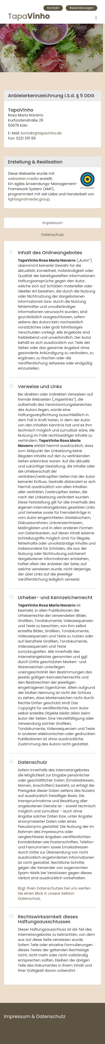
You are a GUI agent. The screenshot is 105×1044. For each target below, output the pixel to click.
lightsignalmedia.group (29, 199)
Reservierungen (81, 8)
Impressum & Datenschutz (34, 1016)
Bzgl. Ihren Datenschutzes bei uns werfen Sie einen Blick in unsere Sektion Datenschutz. (54, 893)
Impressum (52, 222)
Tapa (29, 17)
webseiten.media (23, 178)
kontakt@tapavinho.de (41, 133)
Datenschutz (52, 234)
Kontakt (53, 8)
